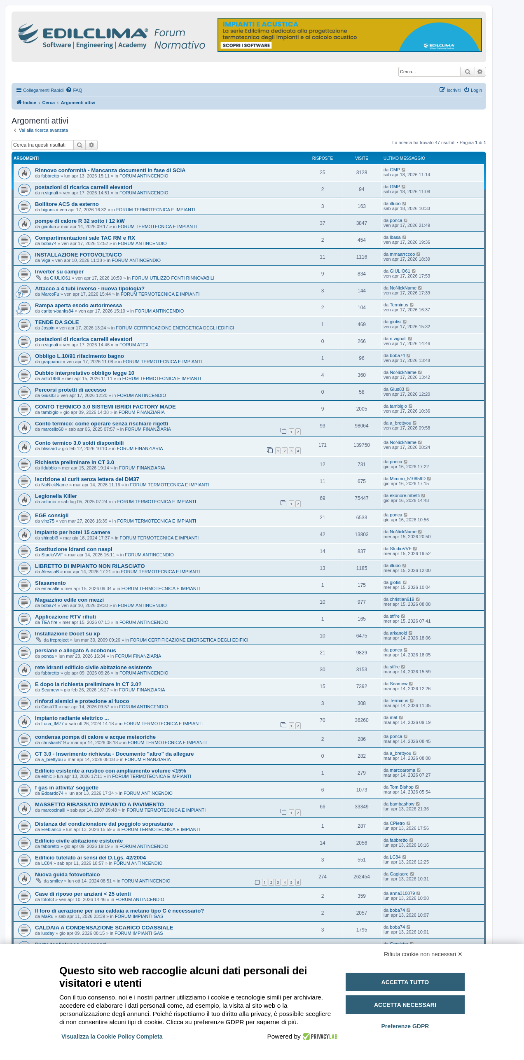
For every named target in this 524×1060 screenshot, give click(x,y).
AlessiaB (50, 571)
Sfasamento (50, 583)
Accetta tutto (405, 982)
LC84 (46, 863)
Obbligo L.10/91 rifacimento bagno (79, 356)
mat (393, 717)
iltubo (395, 203)
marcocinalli (53, 810)
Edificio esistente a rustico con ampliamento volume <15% (110, 771)
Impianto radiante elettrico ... (72, 718)
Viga (45, 260)
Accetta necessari (405, 1005)
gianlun (48, 226)
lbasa (395, 237)
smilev (56, 880)
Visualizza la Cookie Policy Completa (112, 1036)
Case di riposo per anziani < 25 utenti (83, 894)
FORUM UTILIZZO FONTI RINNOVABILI (173, 278)
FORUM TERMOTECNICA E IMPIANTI (155, 209)
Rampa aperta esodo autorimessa (78, 305)
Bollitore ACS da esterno (67, 204)
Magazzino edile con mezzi (69, 600)
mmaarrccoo (402, 254)
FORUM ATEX (134, 344)
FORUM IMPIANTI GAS (139, 916)
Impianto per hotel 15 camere (72, 532)
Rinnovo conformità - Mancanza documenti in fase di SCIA (110, 170)
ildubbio (49, 467)
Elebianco (51, 829)
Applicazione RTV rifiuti (65, 617)
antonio (48, 501)
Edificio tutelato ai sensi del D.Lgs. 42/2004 (90, 858)
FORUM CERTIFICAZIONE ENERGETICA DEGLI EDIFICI (175, 327)
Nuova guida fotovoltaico (67, 874)
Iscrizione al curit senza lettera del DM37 (87, 479)
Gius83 (48, 395)
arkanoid (398, 632)
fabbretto (50, 175)
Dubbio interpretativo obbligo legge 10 (84, 373)
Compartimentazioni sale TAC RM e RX (85, 238)
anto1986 (50, 378)
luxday (47, 933)
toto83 (47, 899)
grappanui (51, 361)
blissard (49, 448)
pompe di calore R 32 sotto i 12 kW (80, 221)
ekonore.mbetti (405, 495)
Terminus (399, 304)
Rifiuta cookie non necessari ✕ (423, 954)
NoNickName (403, 287)
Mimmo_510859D (408, 478)
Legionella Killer (56, 496)
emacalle (50, 588)
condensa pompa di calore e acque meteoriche (95, 737)
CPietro (397, 823)
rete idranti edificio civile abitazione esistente (93, 667)
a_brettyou (400, 422)
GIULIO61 (60, 278)
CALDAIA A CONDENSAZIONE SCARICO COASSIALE (104, 928)
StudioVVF (52, 554)
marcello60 (52, 429)
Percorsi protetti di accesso (70, 390)
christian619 (402, 599)
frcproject (59, 639)
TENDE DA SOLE (57, 322)
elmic (46, 776)
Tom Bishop (401, 786)
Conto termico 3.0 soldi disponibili (79, 443)
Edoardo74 (52, 793)
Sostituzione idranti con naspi (73, 549)
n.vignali (49, 192)
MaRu (47, 916)
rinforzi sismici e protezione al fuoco (82, 701)
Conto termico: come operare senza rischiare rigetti (101, 423)
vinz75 (47, 520)
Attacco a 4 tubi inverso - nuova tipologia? (90, 288)
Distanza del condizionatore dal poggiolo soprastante (104, 824)
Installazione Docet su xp (67, 633)
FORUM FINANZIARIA (142, 412)
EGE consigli (51, 515)
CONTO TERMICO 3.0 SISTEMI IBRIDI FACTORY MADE (105, 407)
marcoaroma (402, 770)
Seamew (50, 689)
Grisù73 (49, 706)
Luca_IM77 (52, 723)
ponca (396, 220)
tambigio (49, 412)
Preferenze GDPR (405, 1026)
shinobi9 (49, 537)
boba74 (48, 243)
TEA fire (49, 622)
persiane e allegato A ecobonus (75, 650)
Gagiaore (399, 873)
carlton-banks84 (57, 310)
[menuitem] (74, 90)
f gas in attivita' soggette (66, 787)
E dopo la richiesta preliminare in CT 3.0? (88, 684)
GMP (395, 169)
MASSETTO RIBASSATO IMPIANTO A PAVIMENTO (99, 804)
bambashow (402, 803)
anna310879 (402, 893)
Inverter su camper (59, 272)
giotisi (395, 321)
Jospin (47, 327)
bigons (47, 209)
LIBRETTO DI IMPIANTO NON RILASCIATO (90, 566)
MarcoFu (50, 294)
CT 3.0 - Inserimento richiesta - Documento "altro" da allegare (114, 754)
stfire (395, 616)
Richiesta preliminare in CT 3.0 (74, 462)
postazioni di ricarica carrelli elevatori (83, 187)
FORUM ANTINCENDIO (143, 175)
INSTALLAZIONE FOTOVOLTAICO (78, 255)
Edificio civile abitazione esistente (79, 841)
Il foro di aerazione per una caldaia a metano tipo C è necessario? (119, 911)
